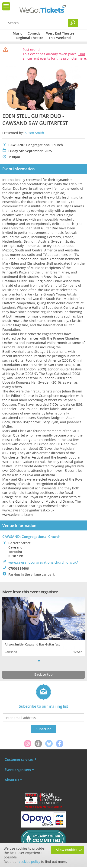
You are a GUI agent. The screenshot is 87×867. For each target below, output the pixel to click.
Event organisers (18, 769)
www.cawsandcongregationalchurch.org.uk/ (43, 562)
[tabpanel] (43, 626)
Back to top (43, 674)
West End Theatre (60, 33)
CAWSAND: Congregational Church (31, 536)
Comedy (34, 33)
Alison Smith (34, 133)
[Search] (73, 23)
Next (54, 660)
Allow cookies (66, 850)
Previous (33, 660)
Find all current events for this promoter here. (55, 56)
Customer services (19, 759)
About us (12, 779)
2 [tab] (43, 660)
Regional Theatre (29, 37)
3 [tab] (48, 660)
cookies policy (29, 861)
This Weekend (60, 37)
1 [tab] (39, 660)
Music (17, 33)
